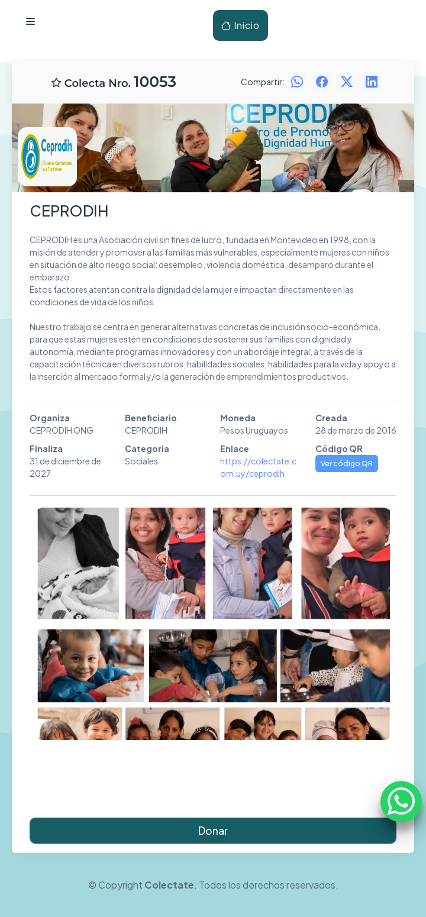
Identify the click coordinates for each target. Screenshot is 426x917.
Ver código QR (347, 463)
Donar (213, 830)
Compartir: (263, 81)
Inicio (240, 25)
